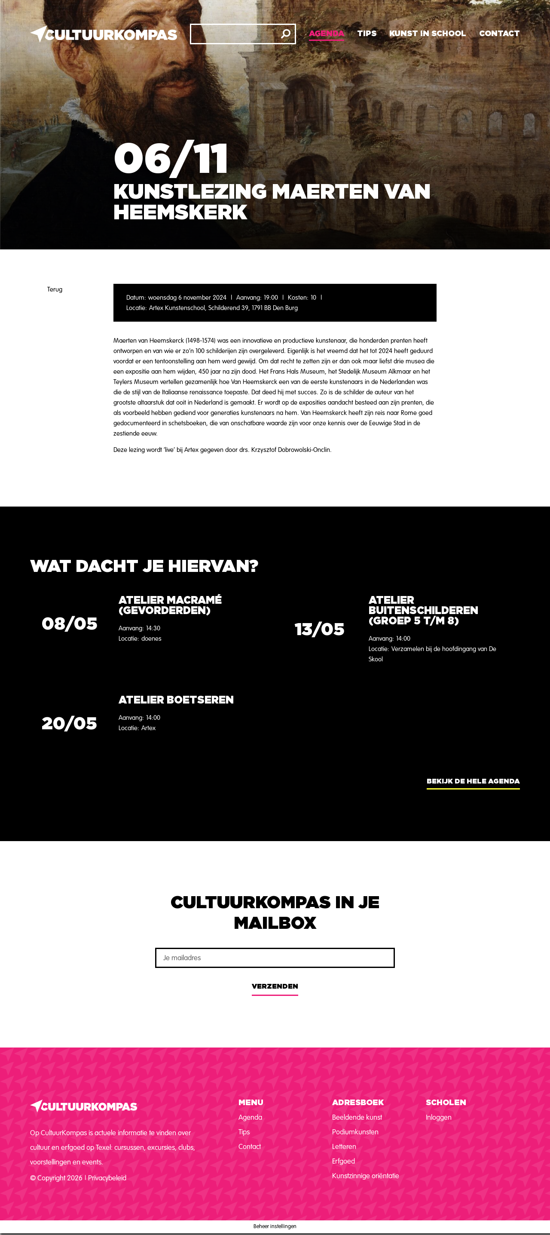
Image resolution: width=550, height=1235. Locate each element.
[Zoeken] (286, 34)
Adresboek (358, 1103)
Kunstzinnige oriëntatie (365, 1175)
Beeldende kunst (357, 1117)
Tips (366, 34)
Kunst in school (427, 34)
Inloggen (439, 1117)
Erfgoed (343, 1161)
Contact (499, 34)
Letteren (344, 1146)
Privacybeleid (107, 1178)
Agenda (326, 34)
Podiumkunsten (355, 1132)
